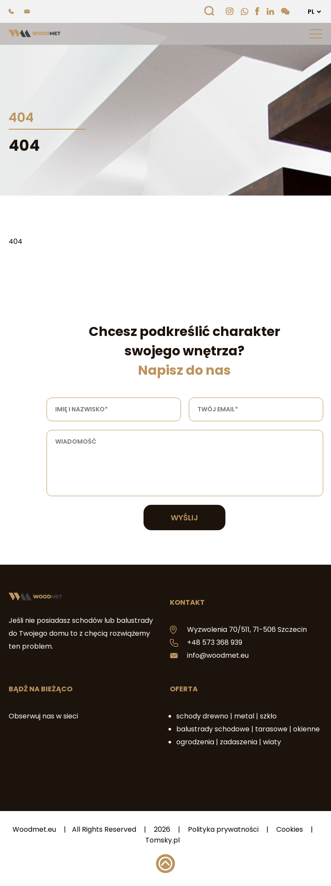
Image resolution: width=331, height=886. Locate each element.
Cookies (289, 829)
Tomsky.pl (162, 840)
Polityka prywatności (223, 829)
